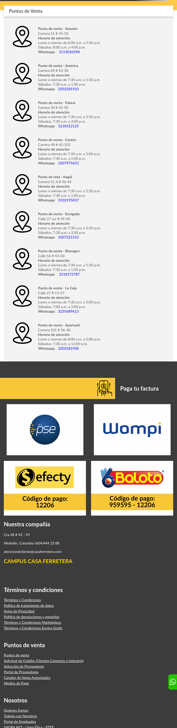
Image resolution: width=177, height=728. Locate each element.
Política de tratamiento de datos (29, 605)
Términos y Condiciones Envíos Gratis (33, 628)
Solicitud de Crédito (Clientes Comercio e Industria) (44, 661)
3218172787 (68, 274)
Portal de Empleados (20, 721)
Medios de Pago (16, 683)
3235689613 (67, 311)
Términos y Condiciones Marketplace (32, 622)
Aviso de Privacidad (19, 611)
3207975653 (68, 163)
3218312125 (68, 126)
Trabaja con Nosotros (20, 716)
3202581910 (68, 89)
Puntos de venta (16, 655)
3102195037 (68, 200)
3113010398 (69, 52)
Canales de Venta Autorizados (27, 677)
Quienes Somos (16, 710)
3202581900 (67, 348)
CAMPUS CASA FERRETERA (38, 561)
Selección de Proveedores (24, 666)
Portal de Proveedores (21, 672)
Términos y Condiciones (22, 600)
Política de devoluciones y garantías (31, 617)
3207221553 (68, 237)
